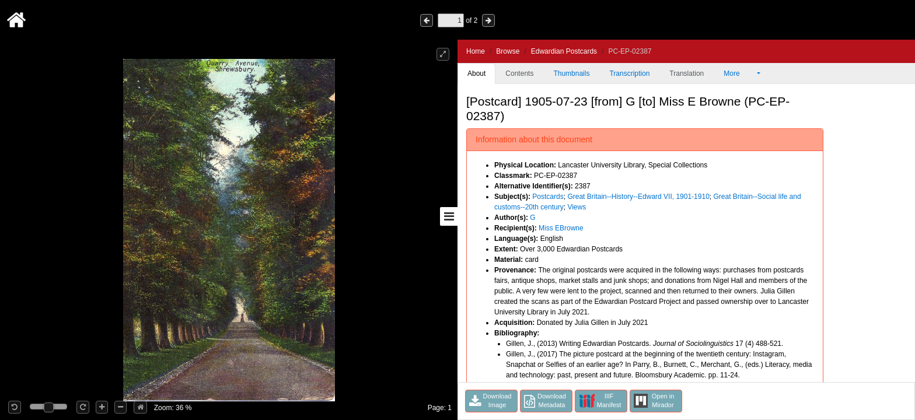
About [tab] (476, 73)
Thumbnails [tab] (571, 73)
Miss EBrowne (561, 228)
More (739, 73)
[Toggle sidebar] (449, 216)
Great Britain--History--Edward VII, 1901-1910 (638, 196)
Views (576, 207)
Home (475, 51)
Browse (507, 51)
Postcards (547, 196)
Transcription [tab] (629, 73)
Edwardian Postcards (564, 51)
